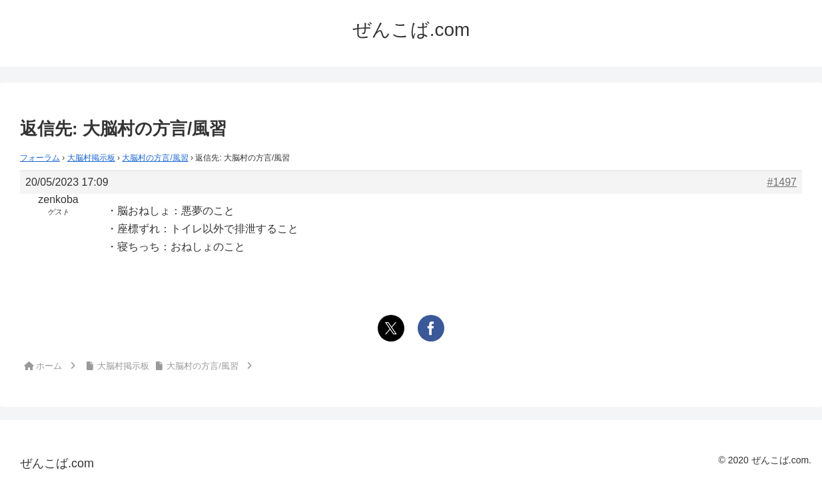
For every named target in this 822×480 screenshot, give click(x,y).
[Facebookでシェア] (431, 328)
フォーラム (40, 157)
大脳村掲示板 (91, 157)
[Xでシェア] (391, 328)
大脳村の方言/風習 (155, 157)
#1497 (782, 182)
